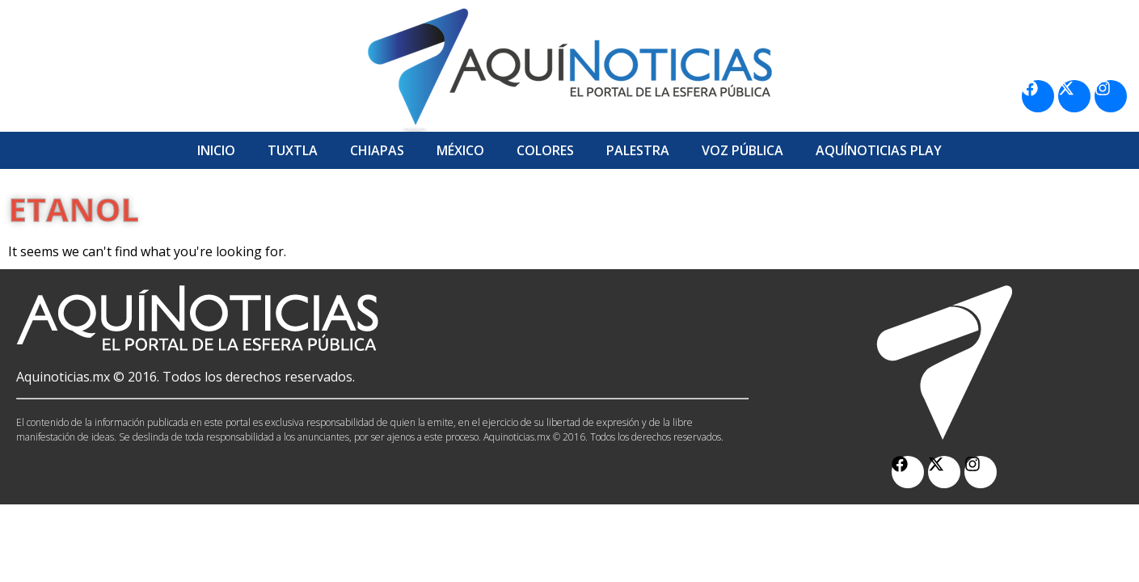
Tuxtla (293, 150)
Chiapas (377, 150)
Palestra (637, 150)
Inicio (216, 150)
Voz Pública (742, 150)
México (460, 150)
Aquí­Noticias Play (879, 150)
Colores (545, 150)
